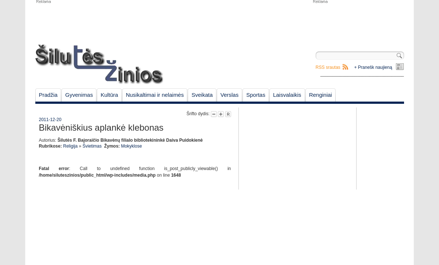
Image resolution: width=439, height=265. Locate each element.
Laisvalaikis (287, 95)
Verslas (229, 95)
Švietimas (92, 146)
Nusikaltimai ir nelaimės (155, 95)
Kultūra (109, 95)
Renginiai (320, 95)
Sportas (255, 95)
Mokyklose (131, 146)
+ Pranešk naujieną (373, 67)
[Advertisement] (358, 22)
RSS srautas (328, 67)
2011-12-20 (50, 119)
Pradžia (48, 95)
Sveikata (202, 95)
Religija (70, 146)
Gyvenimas (79, 95)
